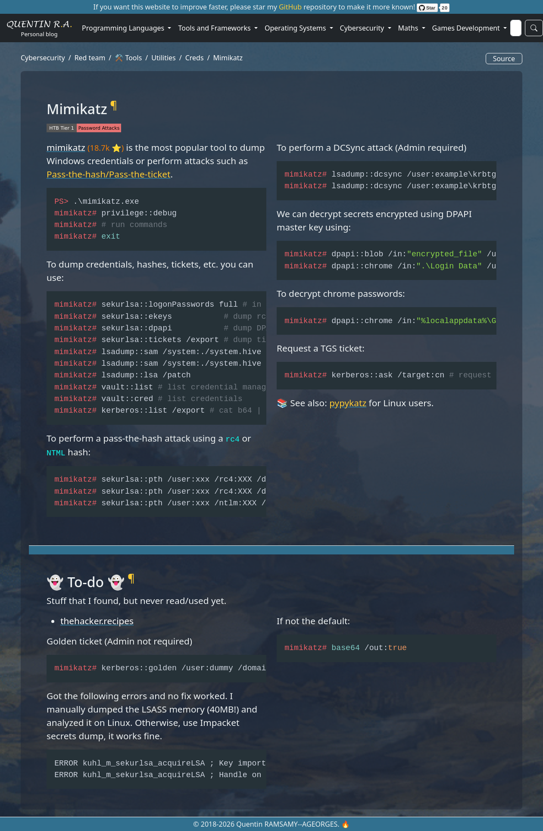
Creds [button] (194, 57)
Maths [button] (409, 28)
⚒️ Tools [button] (128, 57)
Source (504, 58)
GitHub (291, 7)
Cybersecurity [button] (363, 28)
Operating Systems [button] (296, 28)
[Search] (515, 28)
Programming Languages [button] (124, 28)
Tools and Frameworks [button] (215, 28)
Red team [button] (90, 57)
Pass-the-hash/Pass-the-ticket (109, 174)
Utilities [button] (163, 57)
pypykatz (347, 403)
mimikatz (66, 147)
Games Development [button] (467, 28)
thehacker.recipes (97, 621)
